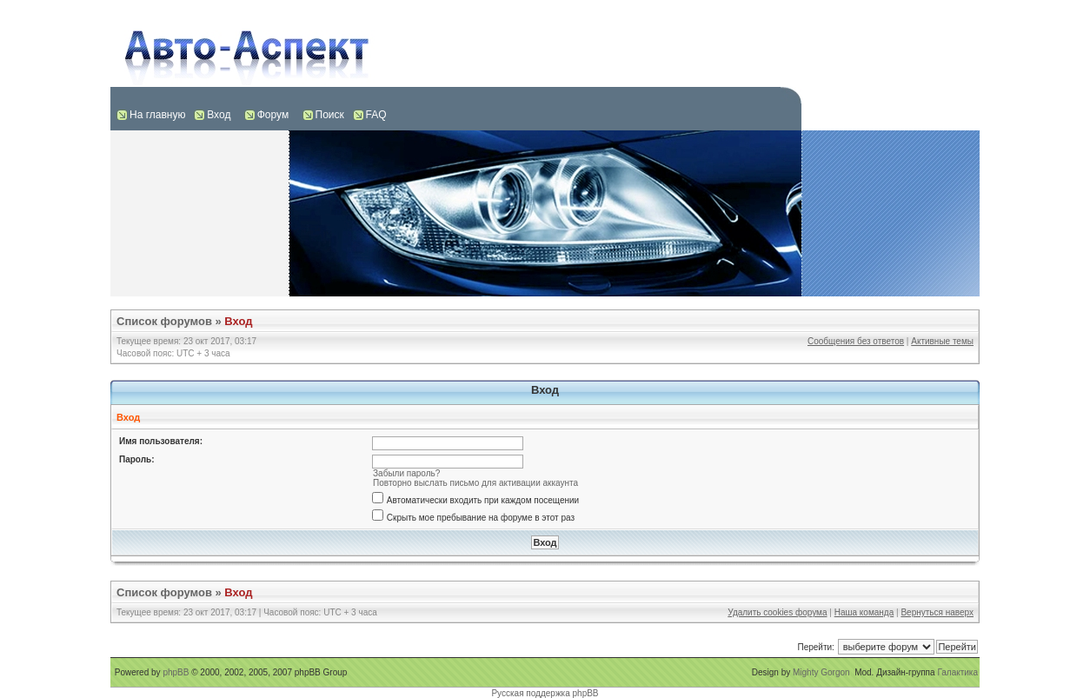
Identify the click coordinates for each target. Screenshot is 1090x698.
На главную (157, 115)
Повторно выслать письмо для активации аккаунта (475, 483)
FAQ (376, 115)
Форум (273, 115)
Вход (218, 115)
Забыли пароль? (406, 473)
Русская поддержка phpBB (544, 693)
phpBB (176, 672)
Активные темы (942, 341)
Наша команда (864, 612)
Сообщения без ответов (856, 341)
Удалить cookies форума (777, 612)
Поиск (330, 115)
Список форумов (164, 321)
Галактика (957, 672)
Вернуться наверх (937, 612)
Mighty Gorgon (821, 672)
